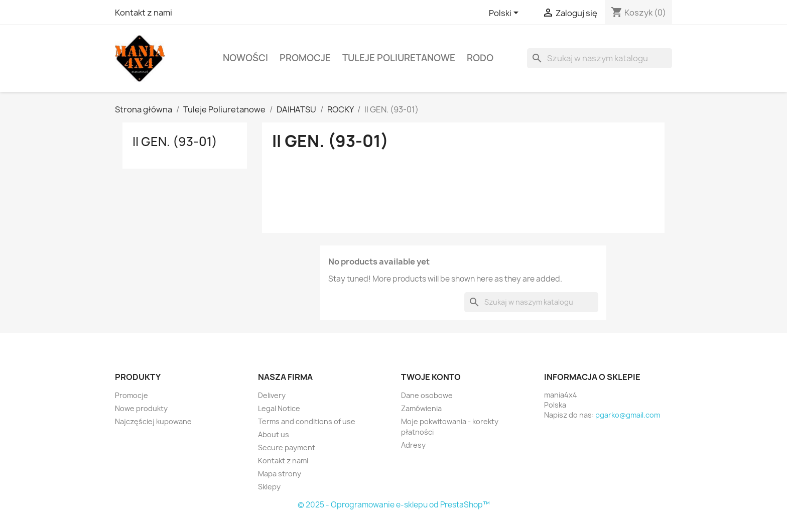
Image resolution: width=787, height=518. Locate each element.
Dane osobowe (427, 395)
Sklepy (269, 486)
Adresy (413, 445)
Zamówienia (421, 408)
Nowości (245, 58)
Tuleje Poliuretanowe (398, 58)
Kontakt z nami (143, 12)
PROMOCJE (305, 58)
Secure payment (286, 447)
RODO (480, 58)
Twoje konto (431, 376)
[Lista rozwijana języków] (505, 14)
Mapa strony (279, 473)
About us (273, 434)
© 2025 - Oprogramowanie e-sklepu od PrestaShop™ (394, 504)
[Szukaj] (599, 58)
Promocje (131, 395)
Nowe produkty (141, 408)
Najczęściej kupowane (153, 421)
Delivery (272, 395)
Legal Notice (279, 408)
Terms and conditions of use (306, 421)
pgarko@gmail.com (627, 415)
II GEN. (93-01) (175, 141)
